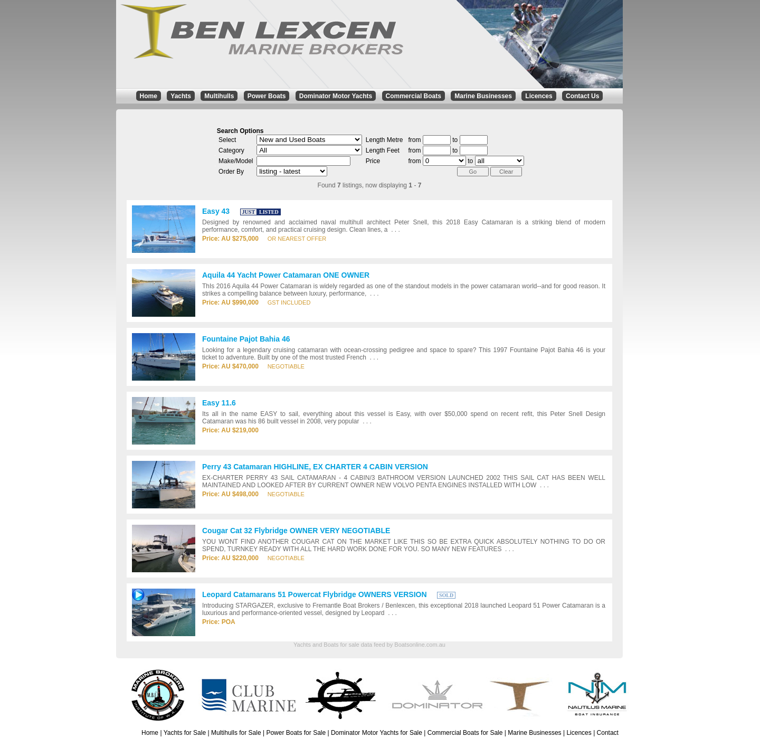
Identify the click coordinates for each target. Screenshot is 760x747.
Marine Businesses (483, 96)
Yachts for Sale (185, 732)
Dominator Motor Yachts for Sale (376, 732)
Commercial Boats (413, 96)
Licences (538, 96)
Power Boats (267, 96)
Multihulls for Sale (236, 732)
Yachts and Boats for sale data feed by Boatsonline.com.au (369, 644)
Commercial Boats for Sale (465, 732)
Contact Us (582, 96)
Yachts (180, 96)
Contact (608, 732)
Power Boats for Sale (296, 732)
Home (148, 96)
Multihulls (219, 96)
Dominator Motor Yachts (335, 96)
